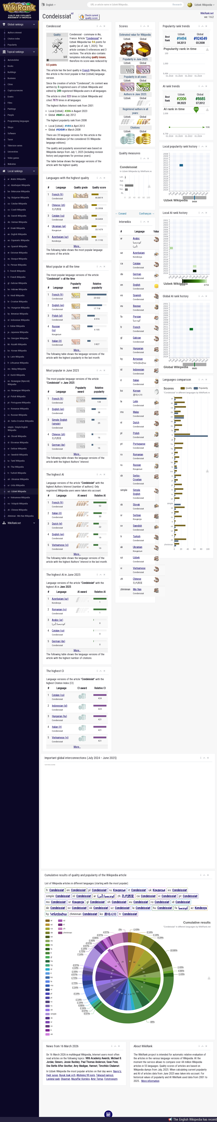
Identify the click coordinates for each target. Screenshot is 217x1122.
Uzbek (136, 557)
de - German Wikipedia (17, 222)
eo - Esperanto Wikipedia (18, 240)
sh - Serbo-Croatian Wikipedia (21, 421)
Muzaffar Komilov (80, 1079)
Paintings (12, 109)
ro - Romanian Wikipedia (18, 408)
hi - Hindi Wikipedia (16, 295)
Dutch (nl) (57, 523)
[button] (97, 26)
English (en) (58, 305)
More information (150, 1081)
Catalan (137, 263)
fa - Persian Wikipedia (17, 265)
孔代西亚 (128, 896)
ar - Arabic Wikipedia (17, 179)
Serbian (137, 515)
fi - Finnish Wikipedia (16, 271)
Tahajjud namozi (104, 1075)
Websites (12, 164)
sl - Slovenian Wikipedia (18, 442)
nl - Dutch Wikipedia (16, 375)
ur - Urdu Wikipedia (16, 485)
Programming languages (18, 121)
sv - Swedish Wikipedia (18, 454)
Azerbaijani (139, 252)
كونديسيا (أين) (106, 896)
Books (10, 66)
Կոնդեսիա (58, 914)
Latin (135, 401)
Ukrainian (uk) (59, 226)
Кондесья (119, 890)
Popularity (12, 44)
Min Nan (137, 589)
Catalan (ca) (58, 215)
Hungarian (138, 348)
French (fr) (57, 194)
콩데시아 (110, 914)
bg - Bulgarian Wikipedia (18, 197)
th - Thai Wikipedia (16, 467)
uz (72, 13)
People (11, 115)
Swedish (137, 525)
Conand (120, 213)
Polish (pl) (57, 315)
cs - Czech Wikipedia (17, 209)
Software (12, 133)
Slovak (136, 504)
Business (12, 78)
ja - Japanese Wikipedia (18, 332)
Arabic (136, 238)
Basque (137, 306)
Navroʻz (117, 1071)
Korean (136, 390)
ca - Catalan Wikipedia (17, 203)
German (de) (58, 444)
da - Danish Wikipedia (17, 216)
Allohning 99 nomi (85, 1075)
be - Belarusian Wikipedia (19, 191)
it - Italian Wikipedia (16, 326)
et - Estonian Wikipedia (17, 252)
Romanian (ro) (59, 609)
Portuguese (139, 443)
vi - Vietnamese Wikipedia (19, 497)
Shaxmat (65, 1079)
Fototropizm (110, 1079)
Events (10, 96)
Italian (136, 380)
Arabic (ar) (57, 620)
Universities (13, 151)
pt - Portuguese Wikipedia (19, 402)
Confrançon (147, 213)
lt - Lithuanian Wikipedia (18, 363)
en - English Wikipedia (17, 234)
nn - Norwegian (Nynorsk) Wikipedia (19, 382)
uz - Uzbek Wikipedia (17, 491)
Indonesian (138, 369)
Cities (10, 84)
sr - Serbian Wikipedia (17, 448)
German (137, 274)
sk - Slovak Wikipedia (17, 436)
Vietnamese (139, 568)
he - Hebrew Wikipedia (17, 289)
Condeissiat (92, 38)
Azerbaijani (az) (60, 237)
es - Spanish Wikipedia (17, 246)
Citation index (14, 38)
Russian (137, 465)
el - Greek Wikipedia (16, 228)
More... (77, 246)
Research (177, 4)
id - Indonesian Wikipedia (18, 320)
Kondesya (201, 908)
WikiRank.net (19, 523)
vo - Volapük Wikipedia (18, 503)
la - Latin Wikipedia (16, 356)
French (86, 70)
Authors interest (15, 32)
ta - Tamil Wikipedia (16, 460)
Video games (13, 158)
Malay (136, 412)
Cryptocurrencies (15, 90)
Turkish (136, 536)
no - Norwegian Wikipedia (19, 390)
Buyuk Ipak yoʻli (67, 1075)
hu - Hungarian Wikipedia (18, 307)
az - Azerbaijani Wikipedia (19, 185)
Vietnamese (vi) (60, 545)
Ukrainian (137, 547)
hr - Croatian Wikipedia (17, 301)
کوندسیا (183, 908)
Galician (137, 337)
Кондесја (78, 902)
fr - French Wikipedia (16, 277)
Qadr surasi (52, 1075)
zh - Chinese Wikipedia (17, 510)
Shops (10, 127)
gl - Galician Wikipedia (17, 283)
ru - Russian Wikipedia (17, 415)
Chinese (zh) (58, 205)
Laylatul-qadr (53, 1079)
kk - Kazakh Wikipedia (17, 344)
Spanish (137, 295)
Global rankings (19, 24)
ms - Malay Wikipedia (17, 369)
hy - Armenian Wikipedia (18, 313)
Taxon (10, 139)
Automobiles (13, 60)
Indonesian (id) (59, 705)
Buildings (12, 72)
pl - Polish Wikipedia (16, 396)
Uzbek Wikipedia (200, 5)
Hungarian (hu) (59, 716)
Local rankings (19, 171)
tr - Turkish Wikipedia (17, 473)
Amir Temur (97, 1079)
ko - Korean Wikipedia (17, 350)
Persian (137, 316)
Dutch (136, 422)
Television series (15, 145)
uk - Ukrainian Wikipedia (18, 479)
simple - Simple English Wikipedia (18, 428)
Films (10, 103)
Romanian (138, 454)
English (49, 4)
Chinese (137, 578)
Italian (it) (57, 341)
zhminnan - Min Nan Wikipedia (21, 516)
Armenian (138, 359)
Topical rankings (19, 51)
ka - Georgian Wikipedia (18, 338)
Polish (136, 433)
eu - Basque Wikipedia (17, 258)
